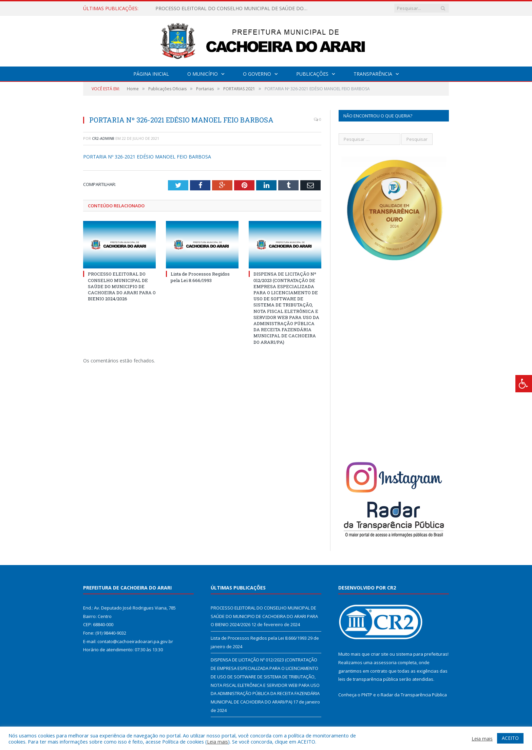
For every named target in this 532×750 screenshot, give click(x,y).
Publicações (312, 74)
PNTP (366, 695)
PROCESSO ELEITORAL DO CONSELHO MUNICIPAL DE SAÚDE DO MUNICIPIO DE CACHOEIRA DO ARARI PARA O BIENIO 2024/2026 (233, 8)
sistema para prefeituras (422, 654)
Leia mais (217, 741)
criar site (379, 654)
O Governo (257, 74)
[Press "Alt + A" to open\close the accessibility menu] (523, 383)
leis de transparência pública (368, 679)
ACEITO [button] (510, 738)
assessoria (385, 662)
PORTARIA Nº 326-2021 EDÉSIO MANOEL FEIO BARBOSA (147, 156)
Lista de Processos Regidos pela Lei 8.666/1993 (200, 277)
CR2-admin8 (103, 138)
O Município (202, 74)
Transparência (373, 74)
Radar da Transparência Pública (414, 695)
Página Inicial (151, 74)
